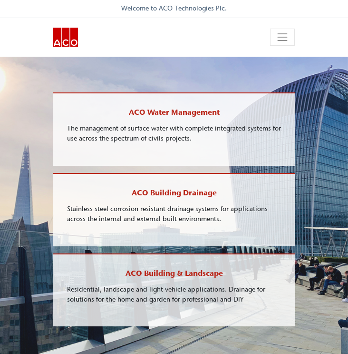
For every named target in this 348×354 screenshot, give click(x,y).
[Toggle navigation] (282, 37)
